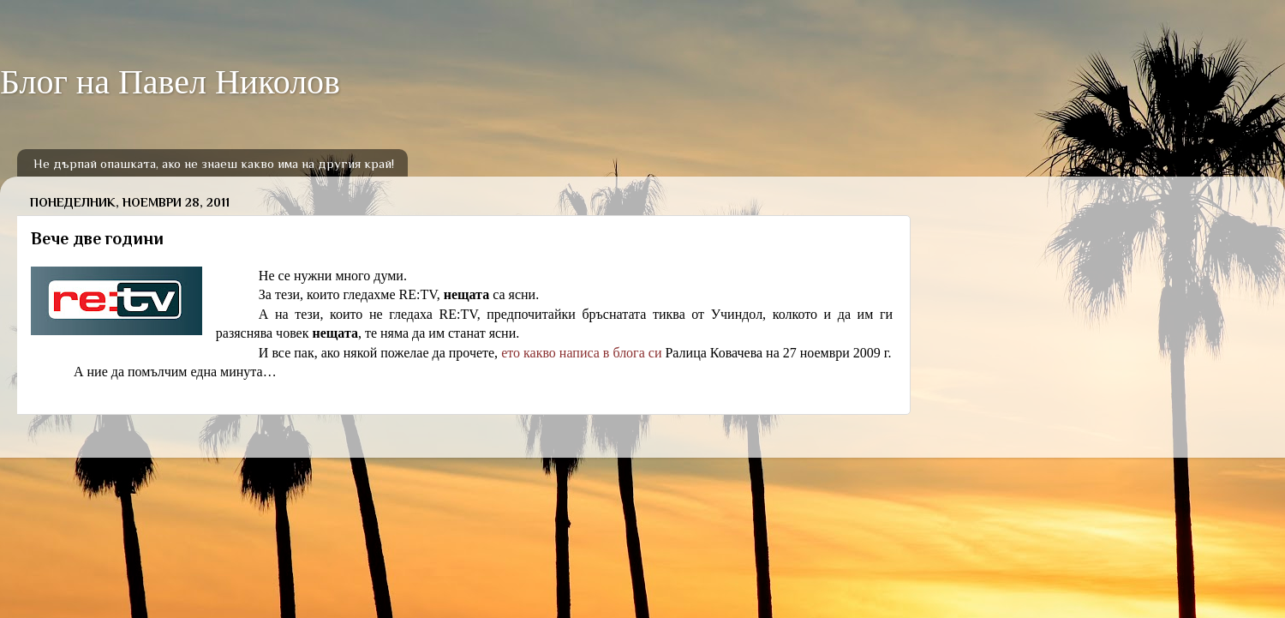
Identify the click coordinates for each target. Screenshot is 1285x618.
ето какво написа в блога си (581, 352)
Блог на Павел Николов (170, 82)
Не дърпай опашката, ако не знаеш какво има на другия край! (213, 163)
